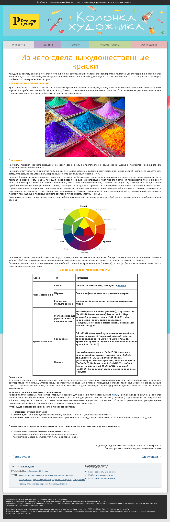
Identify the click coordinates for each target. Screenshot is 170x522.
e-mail (71, 509)
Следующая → (151, 456)
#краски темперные (61, 479)
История (75, 44)
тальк (115, 394)
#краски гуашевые (42, 479)
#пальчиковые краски (37, 484)
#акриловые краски (37, 475)
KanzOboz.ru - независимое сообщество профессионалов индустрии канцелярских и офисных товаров (84, 2)
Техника (48, 44)
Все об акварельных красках (101, 472)
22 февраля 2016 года (37, 471)
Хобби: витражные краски (100, 475)
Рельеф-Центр (27, 466)
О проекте (18, 44)
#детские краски (56, 475)
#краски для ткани (58, 484)
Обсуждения (149, 44)
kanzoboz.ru (55, 509)
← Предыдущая (20, 456)
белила (121, 285)
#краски (23, 475)
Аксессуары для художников (101, 478)
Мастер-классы (110, 44)
